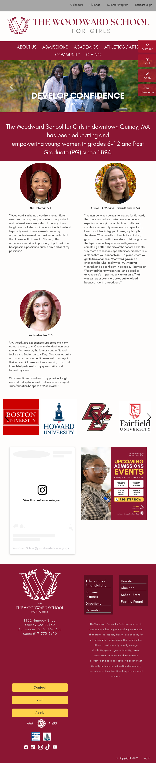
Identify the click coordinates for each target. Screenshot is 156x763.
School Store (131, 595)
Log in (146, 758)
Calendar (93, 610)
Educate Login (143, 4)
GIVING (93, 54)
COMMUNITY (67, 54)
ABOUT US (27, 47)
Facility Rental (132, 601)
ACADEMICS (86, 47)
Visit (147, 63)
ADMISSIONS (55, 47)
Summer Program (117, 4)
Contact (147, 48)
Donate (126, 581)
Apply (147, 78)
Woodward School (23, 548)
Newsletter (147, 92)
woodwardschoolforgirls (52, 548)
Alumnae (95, 4)
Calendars (76, 4)
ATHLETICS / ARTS (121, 47)
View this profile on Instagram (42, 500)
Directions (93, 603)
